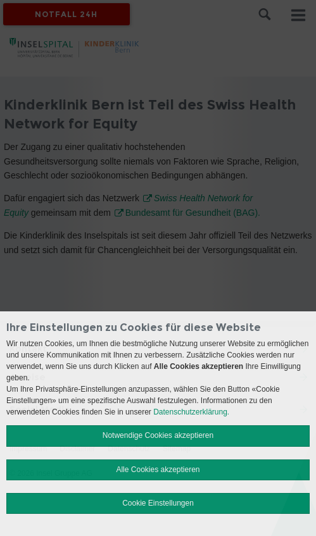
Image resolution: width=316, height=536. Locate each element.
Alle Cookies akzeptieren (157, 469)
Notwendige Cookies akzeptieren (158, 435)
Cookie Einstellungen (158, 503)
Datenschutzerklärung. (191, 412)
